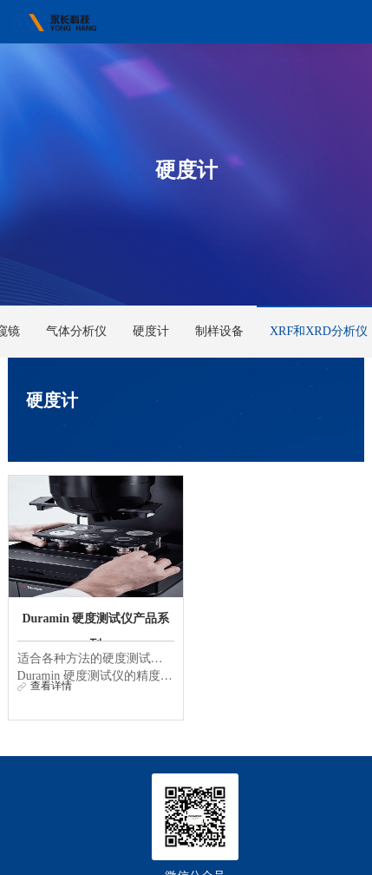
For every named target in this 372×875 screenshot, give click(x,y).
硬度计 (151, 331)
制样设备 (219, 331)
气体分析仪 (76, 331)
